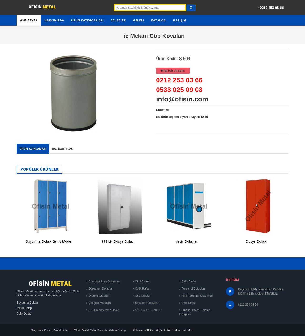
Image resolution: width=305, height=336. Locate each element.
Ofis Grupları (143, 295)
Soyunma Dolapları (147, 303)
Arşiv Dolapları (187, 241)
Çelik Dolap (24, 313)
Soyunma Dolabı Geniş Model (49, 241)
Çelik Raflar (142, 288)
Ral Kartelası (63, 149)
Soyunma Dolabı (27, 302)
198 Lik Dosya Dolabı (118, 241)
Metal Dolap (24, 308)
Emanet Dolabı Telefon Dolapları (194, 312)
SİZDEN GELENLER (148, 310)
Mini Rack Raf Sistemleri (197, 295)
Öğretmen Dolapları (101, 288)
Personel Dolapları (193, 288)
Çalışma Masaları (100, 303)
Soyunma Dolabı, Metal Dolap (50, 330)
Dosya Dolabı (256, 241)
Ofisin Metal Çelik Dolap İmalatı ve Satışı (100, 330)
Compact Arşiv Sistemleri (104, 281)
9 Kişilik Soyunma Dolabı (104, 310)
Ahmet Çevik (157, 330)
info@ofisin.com (182, 99)
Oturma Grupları (99, 295)
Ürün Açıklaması (33, 149)
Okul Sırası (142, 281)
